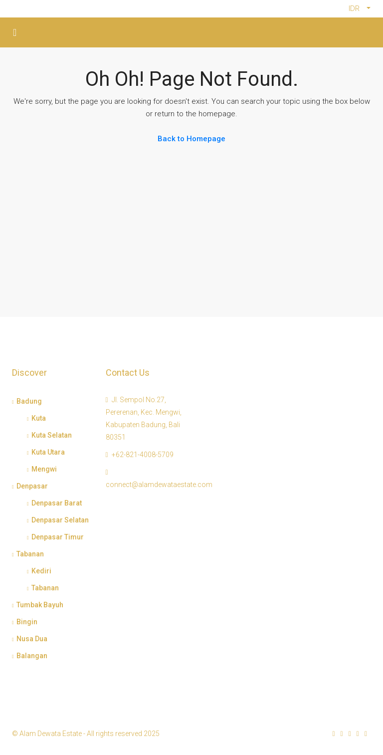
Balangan (31, 656)
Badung (29, 401)
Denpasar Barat (56, 503)
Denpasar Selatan (60, 520)
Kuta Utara (48, 452)
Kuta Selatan (51, 435)
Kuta (38, 418)
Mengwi (44, 469)
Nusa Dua (31, 639)
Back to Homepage (191, 138)
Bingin (26, 622)
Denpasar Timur (57, 537)
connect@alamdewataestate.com (159, 485)
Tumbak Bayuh (39, 605)
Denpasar (32, 486)
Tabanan (30, 554)
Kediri (41, 571)
